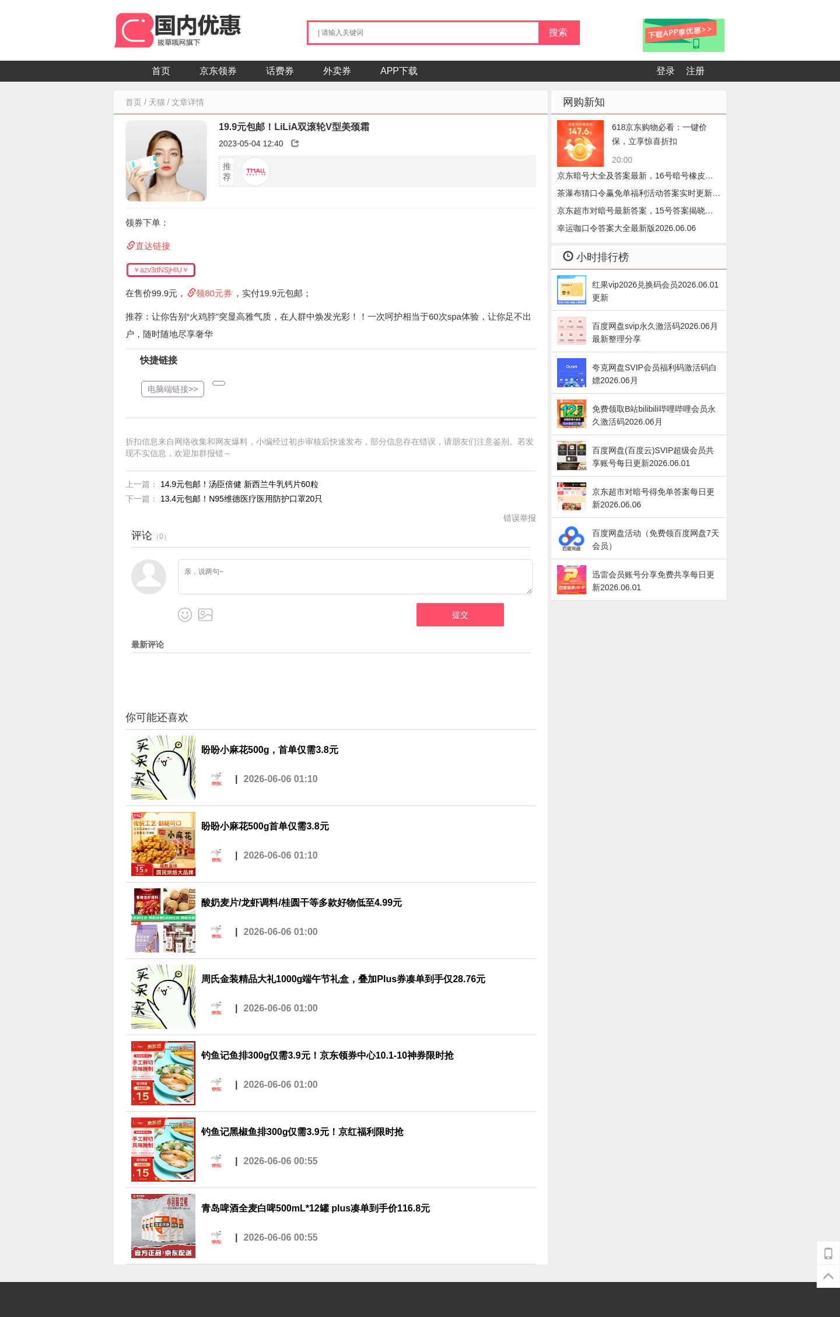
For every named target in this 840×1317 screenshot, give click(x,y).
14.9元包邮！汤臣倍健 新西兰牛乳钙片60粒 (239, 484)
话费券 (280, 71)
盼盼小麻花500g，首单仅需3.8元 (269, 750)
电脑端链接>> (173, 389)
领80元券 (214, 293)
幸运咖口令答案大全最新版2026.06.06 (626, 228)
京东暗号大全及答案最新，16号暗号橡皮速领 (635, 177)
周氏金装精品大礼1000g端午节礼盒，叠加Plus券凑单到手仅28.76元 (343, 979)
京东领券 (218, 71)
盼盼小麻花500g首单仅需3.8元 (265, 826)
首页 (161, 71)
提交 (460, 614)
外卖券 (337, 71)
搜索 (558, 32)
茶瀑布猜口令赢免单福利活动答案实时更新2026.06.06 (634, 195)
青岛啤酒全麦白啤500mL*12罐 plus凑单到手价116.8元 (315, 1208)
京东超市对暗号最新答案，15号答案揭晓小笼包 (635, 212)
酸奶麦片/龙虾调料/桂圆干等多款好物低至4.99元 (301, 903)
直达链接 (152, 246)
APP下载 (399, 71)
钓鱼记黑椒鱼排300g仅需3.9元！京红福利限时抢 (302, 1132)
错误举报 (519, 518)
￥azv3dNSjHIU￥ (161, 270)
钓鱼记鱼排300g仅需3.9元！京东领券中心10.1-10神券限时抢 (327, 1055)
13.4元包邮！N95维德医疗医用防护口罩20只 (241, 498)
